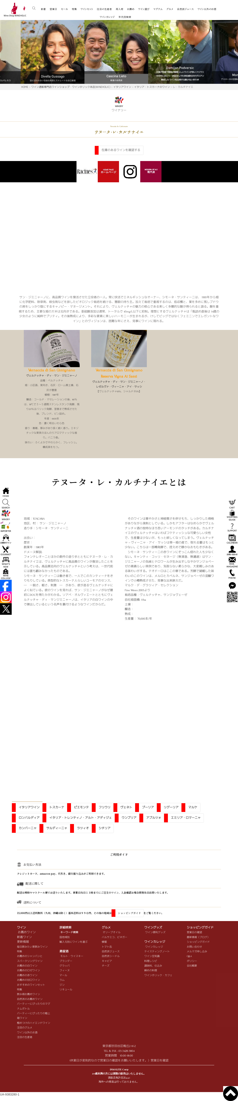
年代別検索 (125, 17)
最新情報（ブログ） (198, 937)
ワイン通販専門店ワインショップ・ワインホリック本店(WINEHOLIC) (70, 87)
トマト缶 (107, 947)
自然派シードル (111, 956)
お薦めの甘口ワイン (28, 980)
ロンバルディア (29, 817)
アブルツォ (153, 817)
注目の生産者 (104, 9)
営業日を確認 (160, 1060)
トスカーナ (56, 807)
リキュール (66, 989)
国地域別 (65, 937)
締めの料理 (150, 970)
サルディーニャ (56, 828)
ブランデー (66, 961)
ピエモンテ (81, 807)
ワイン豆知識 (152, 956)
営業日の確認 (194, 932)
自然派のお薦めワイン (29, 999)
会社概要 (192, 965)
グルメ (169, 9)
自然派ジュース (185, 9)
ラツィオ (83, 828)
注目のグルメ (24, 1027)
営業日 (53, 9)
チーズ (105, 965)
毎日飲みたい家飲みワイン (32, 947)
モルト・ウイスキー (71, 956)
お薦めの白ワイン (27, 965)
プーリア (148, 807)
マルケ (192, 807)
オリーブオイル (111, 932)
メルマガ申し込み (197, 951)
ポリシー (192, 961)
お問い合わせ (194, 947)
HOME (24, 87)
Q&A (189, 956)
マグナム (158, 9)
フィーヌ (65, 970)
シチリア (104, 828)
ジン (62, 985)
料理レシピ (150, 961)
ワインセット (87, 9)
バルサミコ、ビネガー (114, 937)
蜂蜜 (104, 942)
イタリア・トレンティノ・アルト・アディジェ (80, 817)
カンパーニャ (28, 828)
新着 (43, 9)
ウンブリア (129, 817)
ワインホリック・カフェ (158, 975)
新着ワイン (24, 937)
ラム (62, 980)
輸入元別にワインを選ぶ (74, 942)
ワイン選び (144, 9)
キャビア (107, 961)
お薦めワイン (27, 932)
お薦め (131, 9)
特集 (74, 9)
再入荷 (119, 9)
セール (64, 9)
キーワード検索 (69, 932)
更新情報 (23, 941)
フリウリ (104, 807)
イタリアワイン (122, 87)
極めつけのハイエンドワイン (33, 1023)
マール (63, 975)
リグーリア (171, 807)
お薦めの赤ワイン (27, 975)
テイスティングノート (157, 951)
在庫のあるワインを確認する (121, 150)
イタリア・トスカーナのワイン (152, 87)
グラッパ (65, 965)
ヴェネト (126, 807)
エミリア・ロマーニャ (186, 817)
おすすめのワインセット (31, 985)
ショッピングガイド (129, 913)
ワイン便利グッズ (155, 932)
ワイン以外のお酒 (207, 9)
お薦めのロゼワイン (28, 970)
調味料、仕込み (153, 965)
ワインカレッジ (107, 17)
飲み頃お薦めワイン (28, 994)
